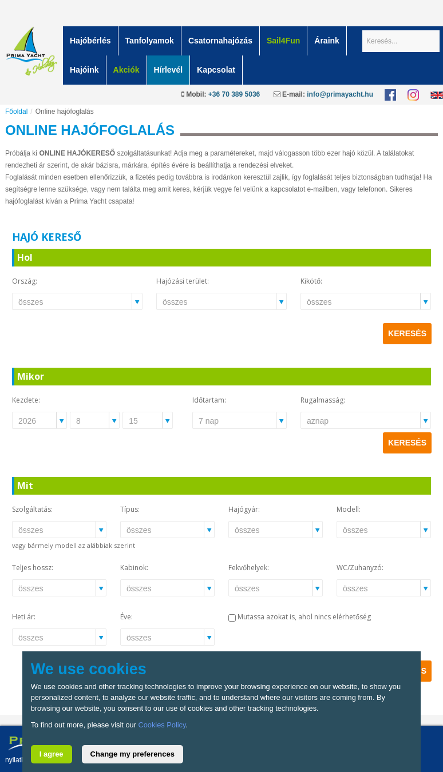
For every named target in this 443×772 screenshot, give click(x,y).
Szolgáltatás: (32, 509)
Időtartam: (209, 400)
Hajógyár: (244, 509)
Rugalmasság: (322, 400)
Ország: (24, 281)
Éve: (126, 617)
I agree (51, 754)
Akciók (126, 69)
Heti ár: (23, 617)
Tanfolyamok (149, 40)
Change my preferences (132, 754)
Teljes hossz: (32, 567)
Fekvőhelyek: (248, 567)
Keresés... (362, 26)
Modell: (349, 509)
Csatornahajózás (220, 40)
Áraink (326, 40)
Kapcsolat (216, 69)
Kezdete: (26, 400)
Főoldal (16, 112)
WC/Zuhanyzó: (360, 567)
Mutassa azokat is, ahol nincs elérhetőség (304, 617)
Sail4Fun (283, 40)
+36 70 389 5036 (234, 94)
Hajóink (84, 69)
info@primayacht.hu (340, 94)
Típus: (130, 509)
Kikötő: (311, 281)
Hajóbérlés (90, 40)
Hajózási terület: (182, 281)
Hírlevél (168, 69)
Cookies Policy (161, 725)
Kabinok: (134, 567)
